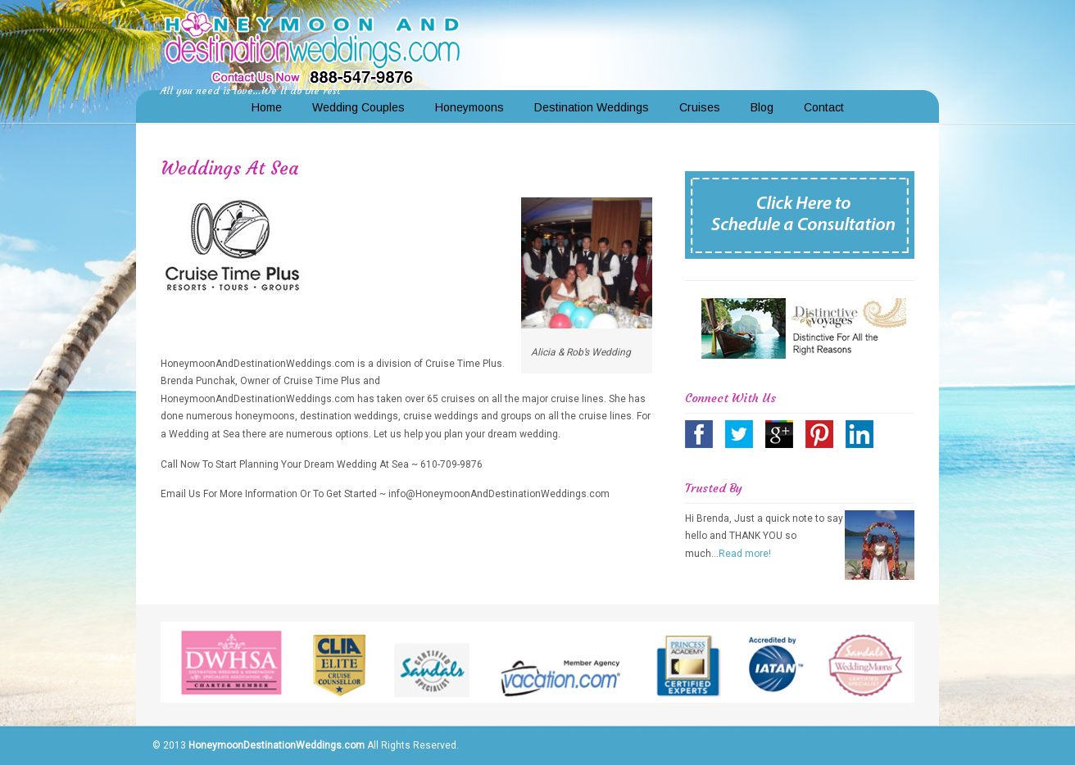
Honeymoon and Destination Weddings (312, 46)
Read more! (745, 553)
